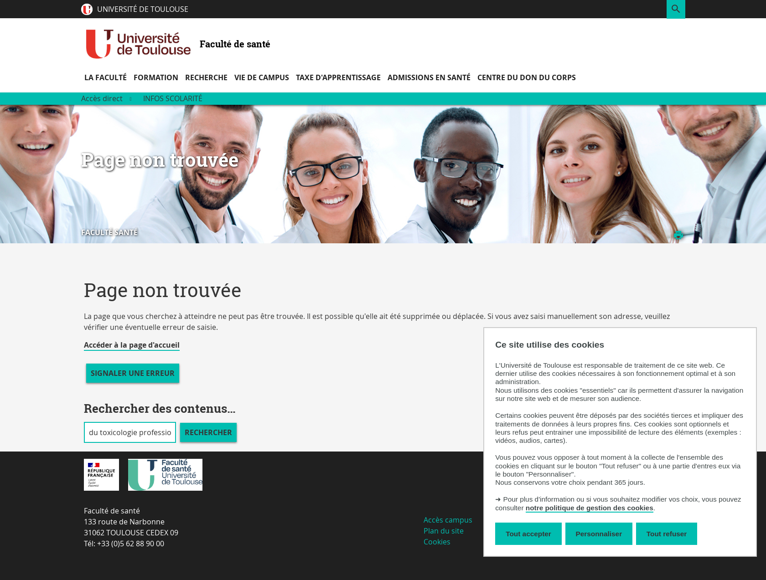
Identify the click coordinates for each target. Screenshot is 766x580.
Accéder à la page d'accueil (132, 345)
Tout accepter (528, 534)
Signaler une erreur (133, 373)
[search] (130, 432)
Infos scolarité (172, 98)
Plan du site (444, 531)
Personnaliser (599, 534)
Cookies (437, 542)
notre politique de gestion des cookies (589, 508)
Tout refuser (667, 534)
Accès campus (448, 520)
